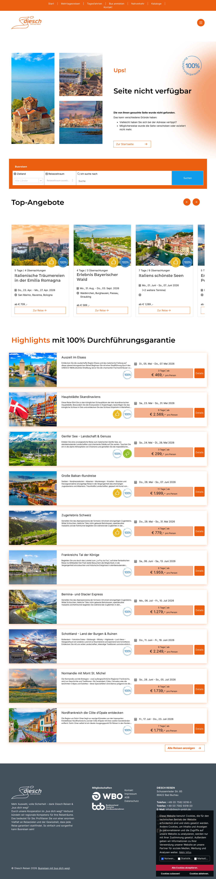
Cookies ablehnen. (199, 873)
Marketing (201, 858)
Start (51, 3)
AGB (126, 797)
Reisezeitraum (55, 173)
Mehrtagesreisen (71, 3)
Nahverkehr (138, 3)
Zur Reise (40, 310)
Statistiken (185, 858)
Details (199, 373)
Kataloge (156, 3)
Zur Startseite (132, 144)
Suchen (187, 177)
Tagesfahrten (95, 3)
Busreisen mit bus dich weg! (54, 868)
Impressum (130, 793)
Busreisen (21, 166)
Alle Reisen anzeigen (181, 748)
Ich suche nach (87, 173)
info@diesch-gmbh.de (178, 809)
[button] (186, 202)
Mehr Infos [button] (185, 852)
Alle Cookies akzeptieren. (185, 867)
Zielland (20, 173)
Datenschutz (131, 800)
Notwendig (169, 858)
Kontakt (108, 7)
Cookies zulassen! (170, 873)
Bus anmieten (117, 3)
